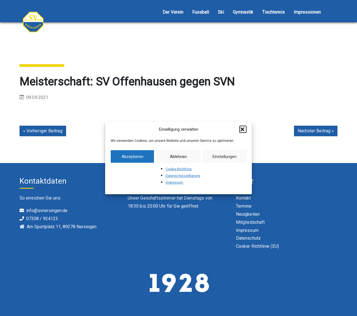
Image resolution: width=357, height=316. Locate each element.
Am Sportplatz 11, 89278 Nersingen (62, 226)
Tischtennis (273, 12)
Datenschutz (248, 238)
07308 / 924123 (42, 218)
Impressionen (307, 12)
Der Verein (173, 12)
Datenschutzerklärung (183, 176)
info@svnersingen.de (46, 210)
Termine (244, 206)
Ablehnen (178, 156)
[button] (243, 129)
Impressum (174, 182)
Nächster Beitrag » (316, 130)
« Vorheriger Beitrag (42, 130)
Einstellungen (225, 156)
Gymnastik (243, 12)
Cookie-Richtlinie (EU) (257, 246)
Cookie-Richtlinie (179, 169)
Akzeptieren (132, 156)
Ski (221, 12)
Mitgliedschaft (250, 222)
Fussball (200, 12)
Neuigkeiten (248, 214)
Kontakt (243, 198)
